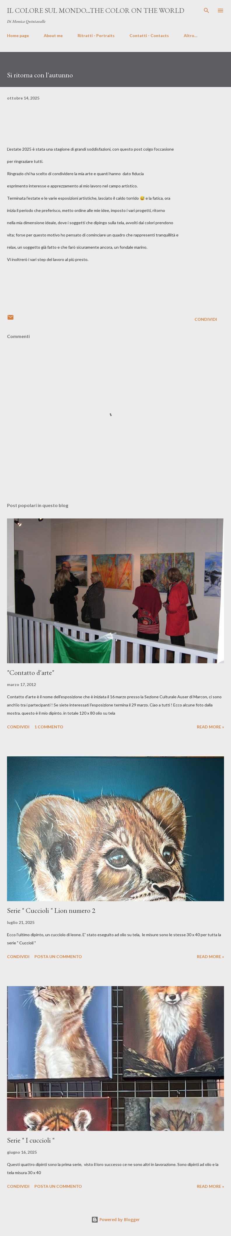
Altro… (190, 35)
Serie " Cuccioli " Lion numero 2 (51, 910)
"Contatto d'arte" (30, 672)
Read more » (210, 726)
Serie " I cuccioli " (31, 1140)
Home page (18, 35)
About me (53, 35)
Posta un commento (58, 956)
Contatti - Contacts (149, 35)
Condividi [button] (206, 319)
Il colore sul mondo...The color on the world (95, 10)
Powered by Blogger (115, 1219)
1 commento (48, 726)
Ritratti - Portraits (96, 35)
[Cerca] (206, 10)
